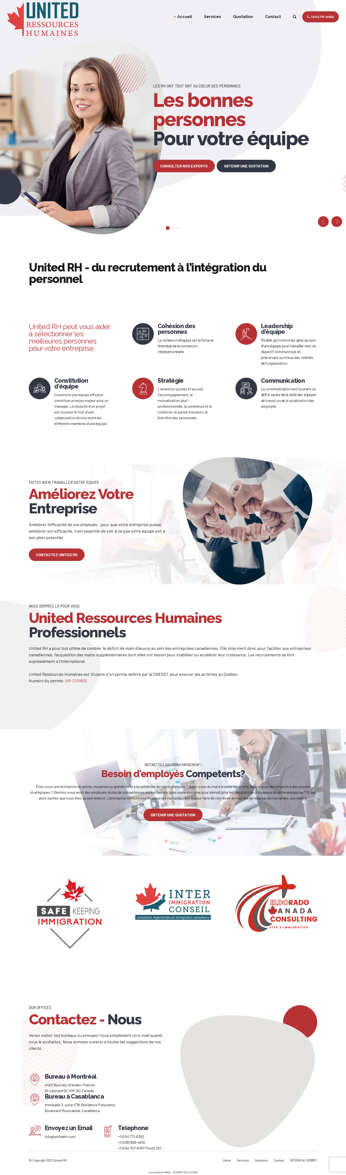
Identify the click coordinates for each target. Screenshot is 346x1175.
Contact (273, 16)
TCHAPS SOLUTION (185, 1172)
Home (227, 1160)
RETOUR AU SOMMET (303, 1160)
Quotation (243, 16)
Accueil (184, 16)
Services (212, 16)
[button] (323, 221)
